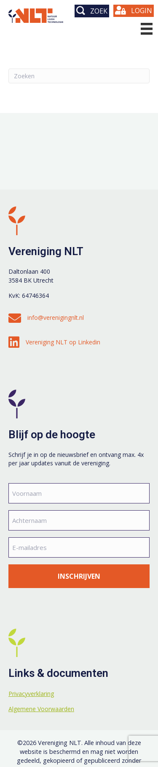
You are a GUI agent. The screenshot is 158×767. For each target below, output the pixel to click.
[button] (92, 11)
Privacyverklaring (31, 694)
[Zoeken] (79, 76)
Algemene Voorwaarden (41, 709)
